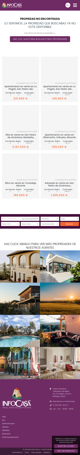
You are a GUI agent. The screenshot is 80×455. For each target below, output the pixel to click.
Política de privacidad (49, 449)
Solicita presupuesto (10, 437)
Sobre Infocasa (8, 423)
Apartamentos (17, 452)
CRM (4, 417)
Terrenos (46, 452)
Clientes (5, 427)
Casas (27, 452)
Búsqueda (6, 434)
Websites (5, 430)
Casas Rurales (36, 452)
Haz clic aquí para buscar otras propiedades (40, 39)
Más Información (66, 451)
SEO (3, 420)
